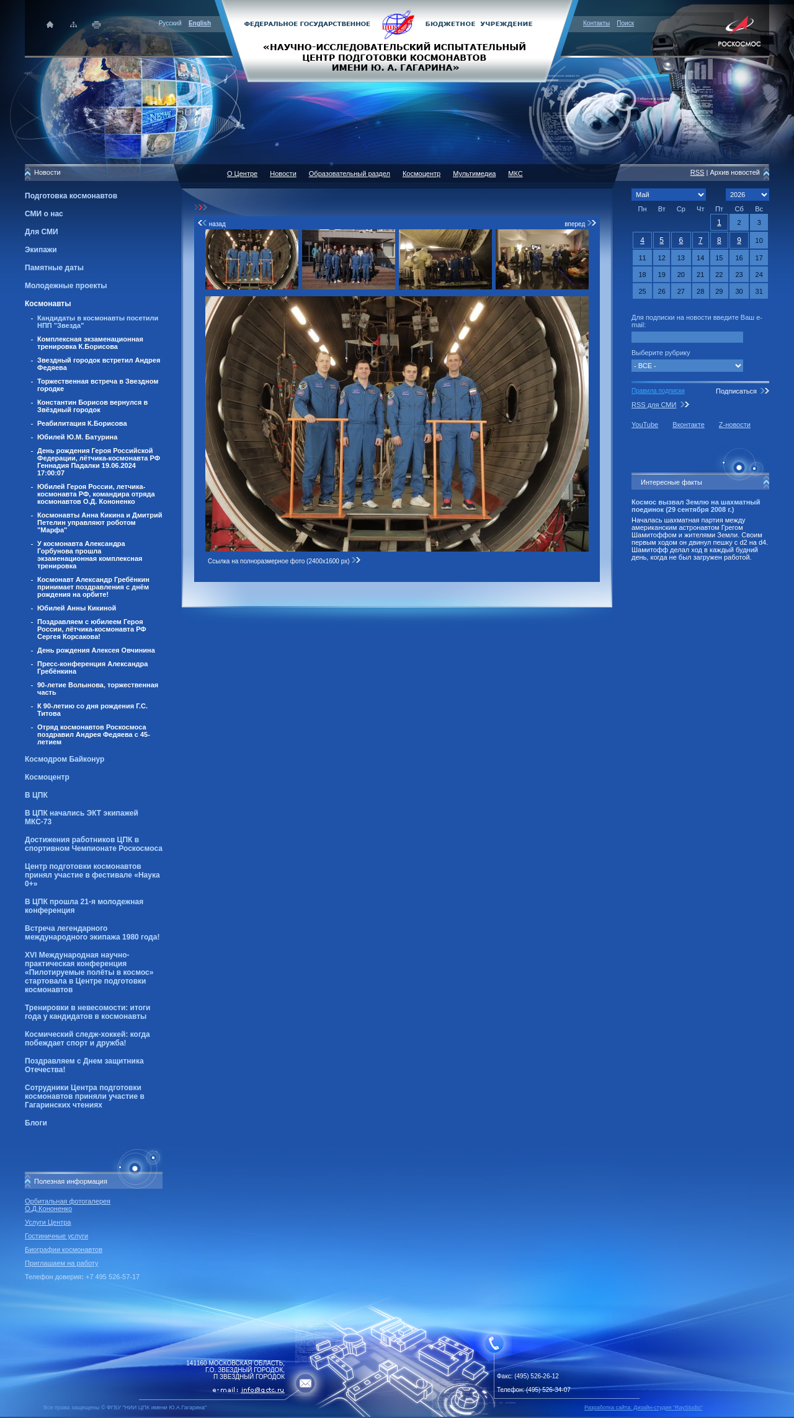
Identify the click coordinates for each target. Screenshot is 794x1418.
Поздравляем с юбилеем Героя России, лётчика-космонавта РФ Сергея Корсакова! (91, 629)
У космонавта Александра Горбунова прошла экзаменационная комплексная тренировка (90, 555)
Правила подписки (658, 390)
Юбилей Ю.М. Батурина (77, 437)
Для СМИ (41, 231)
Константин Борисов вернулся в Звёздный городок (92, 406)
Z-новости (735, 424)
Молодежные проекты (66, 285)
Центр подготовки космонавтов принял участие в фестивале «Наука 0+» (92, 875)
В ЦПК (36, 795)
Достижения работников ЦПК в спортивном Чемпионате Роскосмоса (94, 844)
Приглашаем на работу (61, 1263)
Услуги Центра (48, 1222)
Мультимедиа (474, 173)
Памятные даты (54, 267)
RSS (697, 172)
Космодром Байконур (64, 759)
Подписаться (736, 391)
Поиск (625, 23)
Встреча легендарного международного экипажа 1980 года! (92, 932)
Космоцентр (47, 777)
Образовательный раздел (349, 173)
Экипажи (41, 249)
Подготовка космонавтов (71, 196)
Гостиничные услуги (56, 1236)
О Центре (242, 173)
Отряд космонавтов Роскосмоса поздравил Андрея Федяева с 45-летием (93, 734)
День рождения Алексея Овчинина (96, 650)
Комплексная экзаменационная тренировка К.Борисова (90, 342)
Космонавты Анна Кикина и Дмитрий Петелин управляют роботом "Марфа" (100, 522)
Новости (283, 173)
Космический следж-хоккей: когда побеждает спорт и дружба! (87, 1038)
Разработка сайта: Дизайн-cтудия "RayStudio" (643, 1407)
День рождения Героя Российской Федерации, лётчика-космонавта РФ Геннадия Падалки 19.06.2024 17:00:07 (98, 462)
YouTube (644, 424)
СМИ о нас (44, 213)
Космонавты (48, 303)
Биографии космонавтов (63, 1249)
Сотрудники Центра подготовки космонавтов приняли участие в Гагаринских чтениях (85, 1096)
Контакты (596, 23)
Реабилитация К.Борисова (82, 423)
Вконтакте (688, 424)
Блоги (36, 1123)
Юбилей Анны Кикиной (76, 608)
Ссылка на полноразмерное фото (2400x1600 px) (284, 561)
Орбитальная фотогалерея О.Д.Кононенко (67, 1204)
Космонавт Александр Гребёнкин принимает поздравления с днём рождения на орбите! (93, 587)
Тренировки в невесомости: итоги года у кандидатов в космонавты (87, 1012)
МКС (515, 173)
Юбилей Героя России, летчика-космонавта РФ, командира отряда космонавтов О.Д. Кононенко (96, 494)
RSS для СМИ (653, 404)
